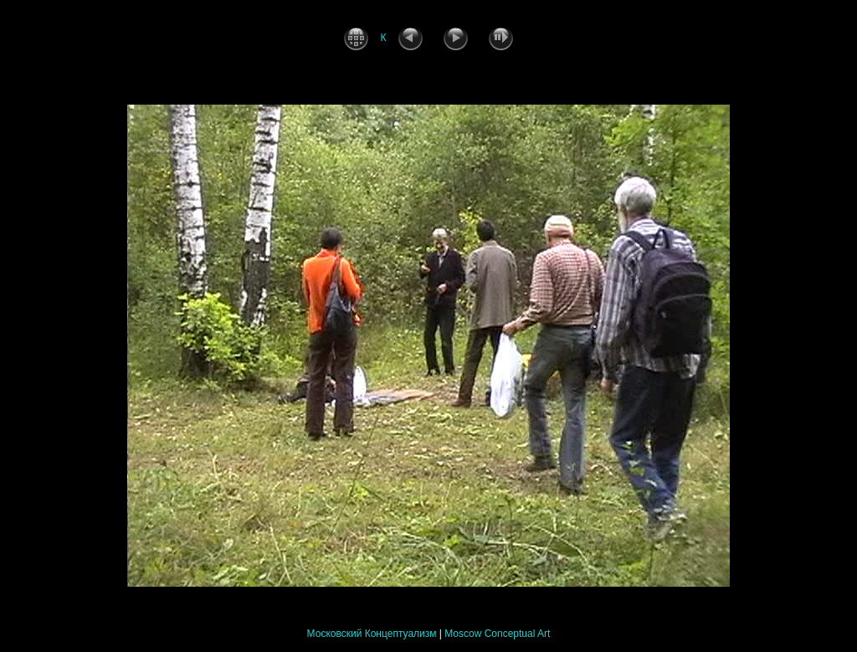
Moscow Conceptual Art (497, 633)
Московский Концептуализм (372, 633)
